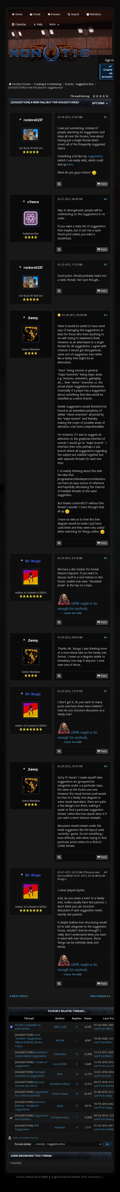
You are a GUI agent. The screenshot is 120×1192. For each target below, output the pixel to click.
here (70, 164)
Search (73, 14)
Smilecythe (60, 1054)
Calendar (19, 24)
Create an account (107, 71)
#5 (105, 558)
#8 (105, 766)
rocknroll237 (33, 120)
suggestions (95, 156)
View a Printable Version (25, 1138)
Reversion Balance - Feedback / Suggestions (30, 1105)
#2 (105, 199)
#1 (105, 117)
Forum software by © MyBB (32, 1177)
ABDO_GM (60, 1026)
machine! (60, 1127)
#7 (105, 691)
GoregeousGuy (60, 1117)
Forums (53, 14)
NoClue (60, 1040)
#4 (105, 315)
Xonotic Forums (21, 84)
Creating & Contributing (47, 84)
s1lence (33, 202)
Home (17, 14)
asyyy (109, 1095)
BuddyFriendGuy (60, 1083)
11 (76, 1083)
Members (93, 14)
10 (76, 1074)
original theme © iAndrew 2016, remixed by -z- (77, 1177)
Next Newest (99, 996)
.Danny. (33, 318)
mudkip (110, 1129)
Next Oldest (20, 996)
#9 (105, 872)
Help (37, 24)
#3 (105, 264)
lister (60, 1074)
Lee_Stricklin (60, 1064)
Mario (109, 1042)
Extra (52, 24)
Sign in (109, 60)
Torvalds (77, 612)
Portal (35, 14)
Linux (67, 612)
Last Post (99, 1028)
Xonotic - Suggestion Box (79, 84)
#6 (105, 637)
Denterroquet (60, 1093)
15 (76, 1093)
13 (76, 1054)
